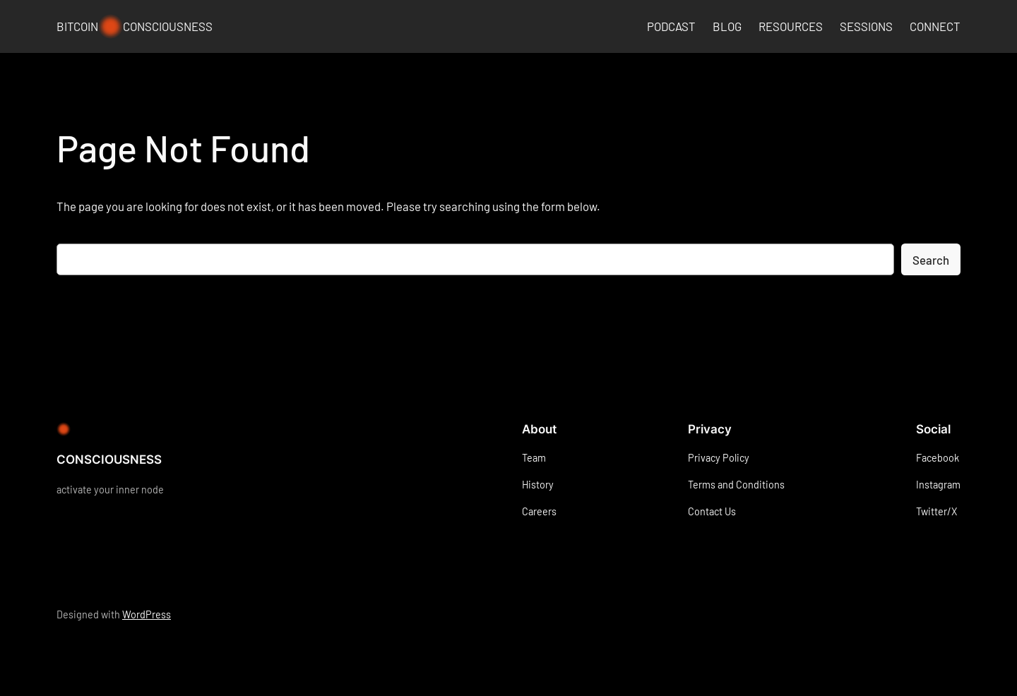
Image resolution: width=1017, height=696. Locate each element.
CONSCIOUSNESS (109, 459)
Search (930, 260)
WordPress (146, 614)
